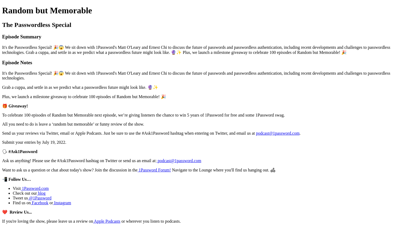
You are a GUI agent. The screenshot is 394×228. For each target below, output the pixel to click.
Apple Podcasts (106, 221)
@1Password (39, 198)
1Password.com (35, 188)
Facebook (39, 203)
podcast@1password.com (278, 133)
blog (41, 193)
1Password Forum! (154, 170)
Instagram (62, 203)
